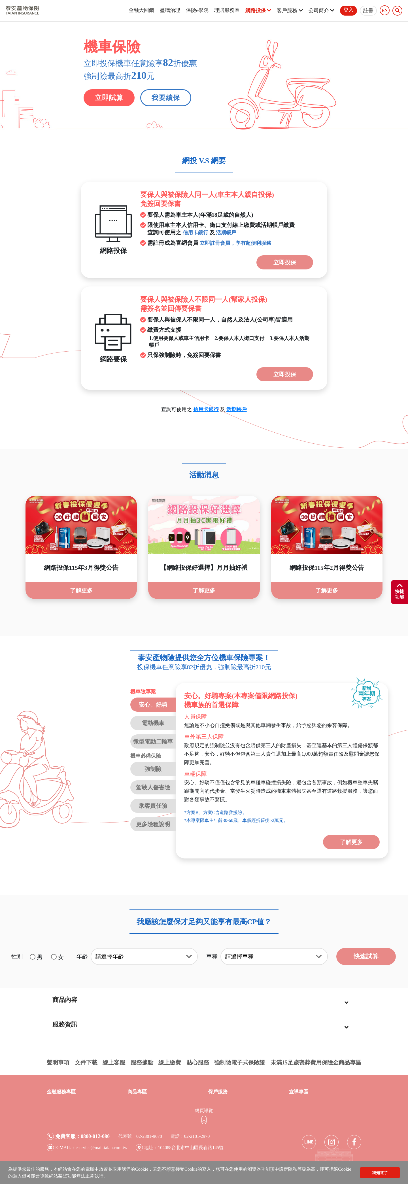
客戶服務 (290, 10)
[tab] (204, 1000)
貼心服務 (197, 1062)
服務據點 (142, 1062)
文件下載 (86, 1062)
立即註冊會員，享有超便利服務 (235, 243)
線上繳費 (169, 1062)
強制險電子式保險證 (239, 1062)
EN (384, 10)
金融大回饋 (141, 10)
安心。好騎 (153, 704)
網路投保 (258, 10)
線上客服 (114, 1062)
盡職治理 (170, 10)
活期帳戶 (226, 232)
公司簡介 (321, 10)
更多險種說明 (153, 824)
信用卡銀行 (195, 232)
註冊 (368, 10)
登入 (348, 10)
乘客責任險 (153, 806)
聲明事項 (58, 1062)
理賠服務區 (227, 10)
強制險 (153, 769)
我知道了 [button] (380, 1172)
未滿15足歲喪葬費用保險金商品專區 (316, 1062)
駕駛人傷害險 (153, 787)
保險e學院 (197, 10)
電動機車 (153, 723)
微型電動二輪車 (153, 741)
